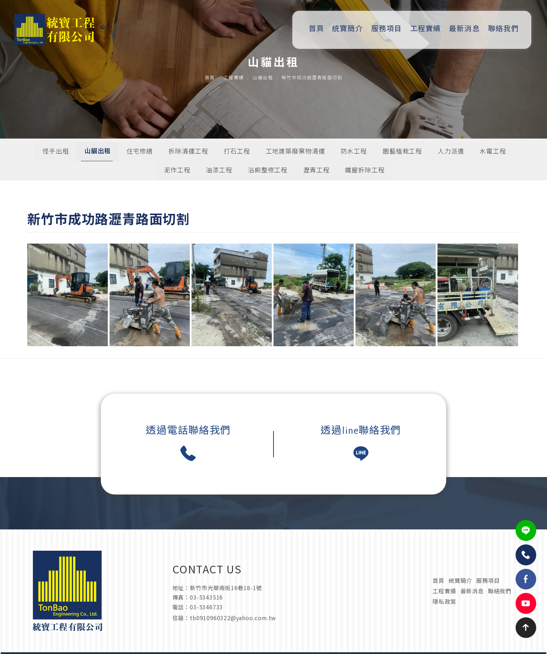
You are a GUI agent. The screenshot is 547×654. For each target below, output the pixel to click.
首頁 (319, 28)
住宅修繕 (139, 153)
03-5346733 (206, 612)
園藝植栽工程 (402, 153)
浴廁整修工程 (267, 172)
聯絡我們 (505, 28)
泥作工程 (177, 172)
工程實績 (427, 28)
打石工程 (237, 153)
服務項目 (389, 28)
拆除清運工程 (188, 153)
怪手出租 (55, 153)
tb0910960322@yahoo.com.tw (353, 612)
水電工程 (493, 153)
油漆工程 (219, 172)
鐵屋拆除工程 (365, 172)
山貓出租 (263, 78)
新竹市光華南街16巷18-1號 (225, 601)
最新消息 (466, 28)
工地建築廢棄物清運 (295, 153)
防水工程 (354, 153)
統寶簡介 (350, 28)
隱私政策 (444, 606)
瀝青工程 (316, 172)
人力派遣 (451, 153)
